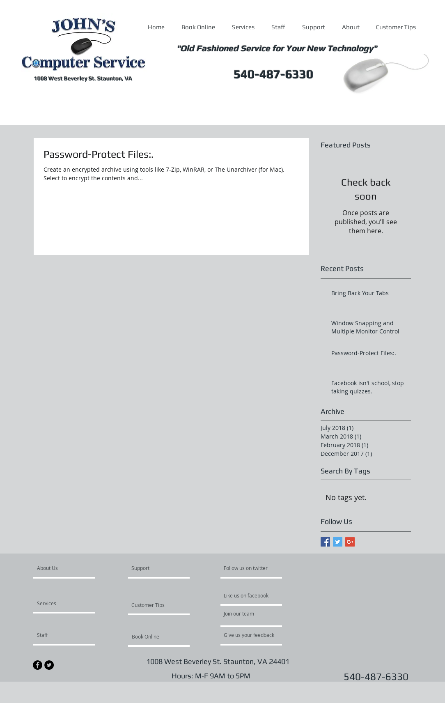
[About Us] (68, 568)
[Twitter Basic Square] (337, 542)
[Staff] (59, 635)
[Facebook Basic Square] (325, 542)
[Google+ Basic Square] (350, 542)
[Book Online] (154, 636)
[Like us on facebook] (248, 595)
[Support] (150, 568)
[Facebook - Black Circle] (37, 665)
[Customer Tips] (153, 605)
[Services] (60, 603)
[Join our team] (246, 613)
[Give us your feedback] (253, 635)
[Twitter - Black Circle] (49, 665)
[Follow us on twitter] (246, 568)
